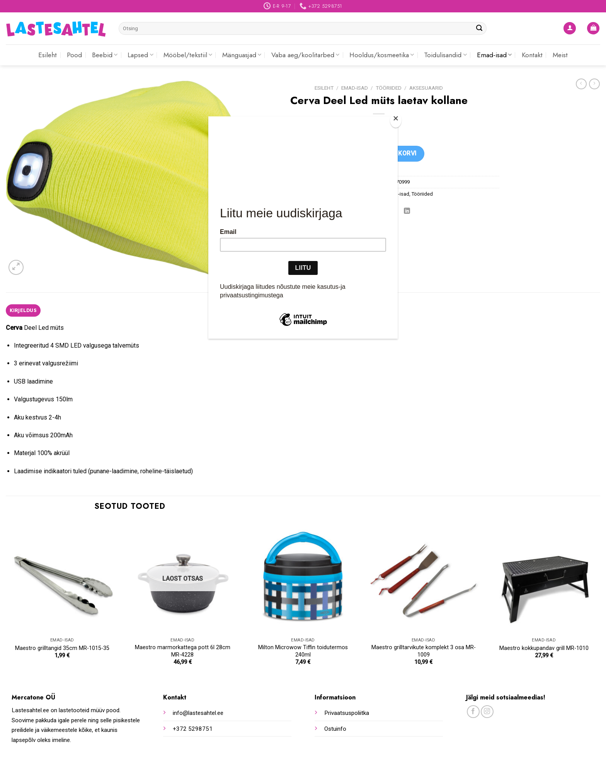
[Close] (396, 120)
